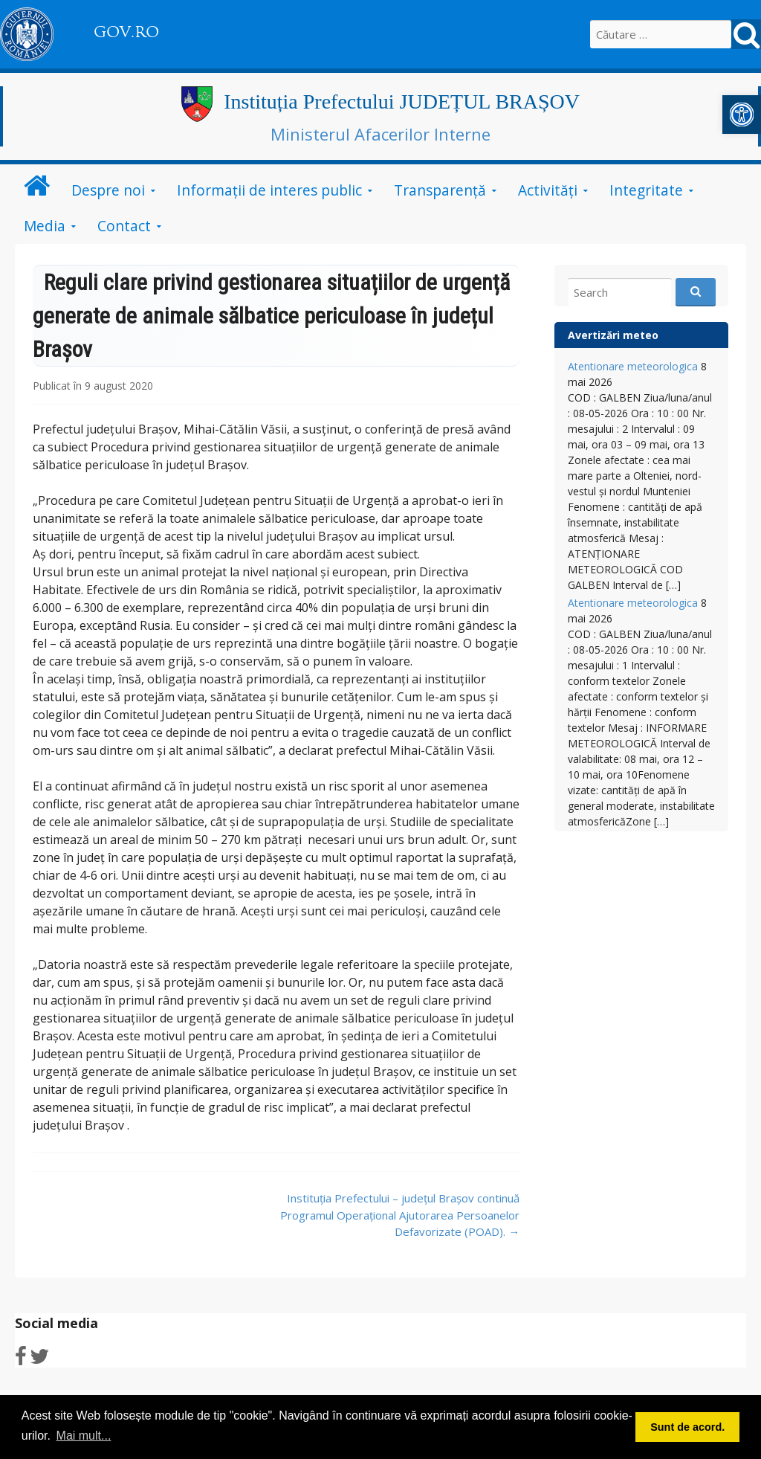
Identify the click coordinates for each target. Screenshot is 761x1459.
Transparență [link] (440, 190)
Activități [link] (547, 190)
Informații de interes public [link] (269, 190)
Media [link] (44, 226)
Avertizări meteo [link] (613, 335)
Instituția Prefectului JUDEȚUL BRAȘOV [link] (402, 101)
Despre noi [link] (108, 190)
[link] (741, 114)
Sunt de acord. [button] (687, 1427)
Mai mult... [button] (83, 1435)
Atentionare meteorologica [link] (633, 366)
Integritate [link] (646, 190)
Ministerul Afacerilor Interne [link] (380, 134)
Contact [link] (124, 226)
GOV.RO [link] (126, 32)
